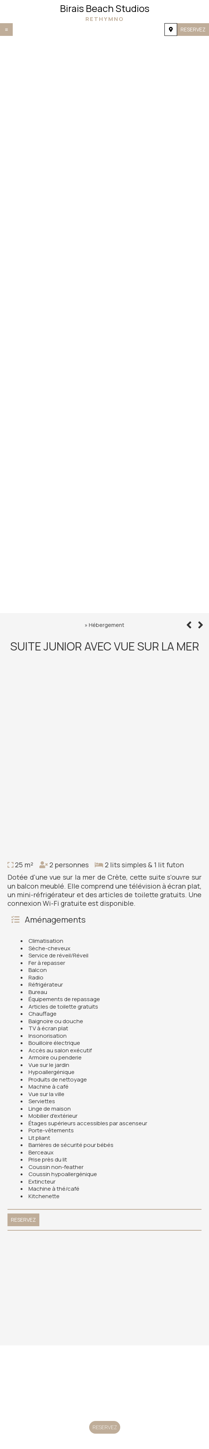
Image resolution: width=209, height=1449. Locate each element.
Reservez (193, 29)
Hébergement (106, 624)
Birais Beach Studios (104, 12)
